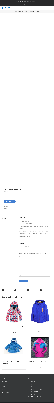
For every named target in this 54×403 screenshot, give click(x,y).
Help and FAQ (4, 389)
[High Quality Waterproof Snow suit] (40, 347)
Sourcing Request (5, 392)
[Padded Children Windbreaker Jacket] (40, 311)
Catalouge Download (32, 384)
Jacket (9, 208)
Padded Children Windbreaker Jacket (38, 326)
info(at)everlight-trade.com (33, 1)
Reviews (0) (4, 218)
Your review (21, 259)
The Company (4, 381)
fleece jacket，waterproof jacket (17, 209)
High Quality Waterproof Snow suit (37, 361)
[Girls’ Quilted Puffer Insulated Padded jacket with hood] (14, 347)
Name (20, 270)
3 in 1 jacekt (8, 209)
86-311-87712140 (34, 393)
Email (20, 275)
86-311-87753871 (33, 394)
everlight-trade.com (34, 397)
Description (4, 215)
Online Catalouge (31, 381)
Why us (3, 384)
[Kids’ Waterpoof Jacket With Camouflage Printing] (14, 311)
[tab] (8, 215)
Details (14, 332)
